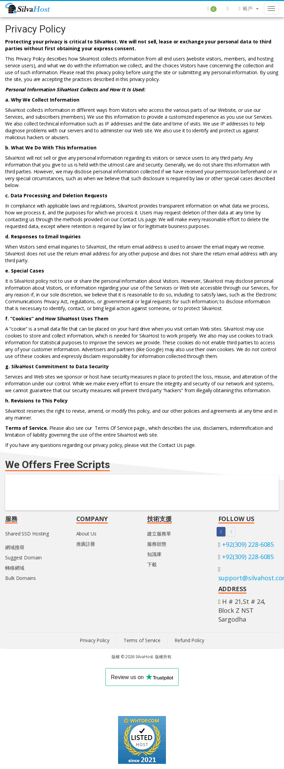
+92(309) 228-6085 (248, 544)
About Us (86, 533)
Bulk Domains (20, 578)
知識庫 (154, 554)
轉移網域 (14, 568)
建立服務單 (159, 533)
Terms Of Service (113, 428)
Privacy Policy (94, 640)
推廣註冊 (85, 544)
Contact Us (132, 219)
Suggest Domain (23, 557)
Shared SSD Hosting (27, 533)
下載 (152, 564)
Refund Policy (189, 640)
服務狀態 (156, 544)
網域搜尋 (14, 547)
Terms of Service (142, 640)
